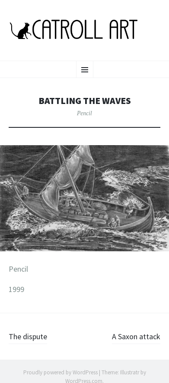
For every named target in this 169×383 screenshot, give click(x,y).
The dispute (28, 336)
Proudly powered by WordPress (60, 372)
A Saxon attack (136, 336)
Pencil (84, 113)
